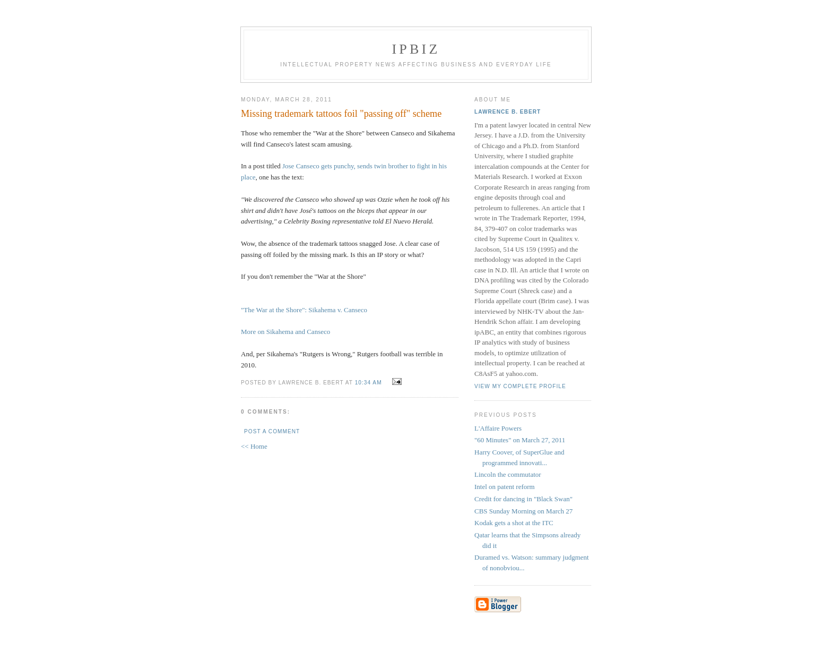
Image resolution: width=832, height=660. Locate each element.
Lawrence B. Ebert (507, 112)
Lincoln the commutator (507, 474)
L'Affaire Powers (498, 428)
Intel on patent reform (504, 487)
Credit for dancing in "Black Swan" (523, 499)
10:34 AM (368, 382)
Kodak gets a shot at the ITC (513, 523)
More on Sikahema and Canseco (285, 332)
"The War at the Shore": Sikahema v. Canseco (304, 310)
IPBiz (416, 49)
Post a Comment (272, 431)
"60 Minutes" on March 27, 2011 (519, 440)
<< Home (254, 446)
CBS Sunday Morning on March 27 (523, 511)
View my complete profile (520, 386)
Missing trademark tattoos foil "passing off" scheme (341, 113)
